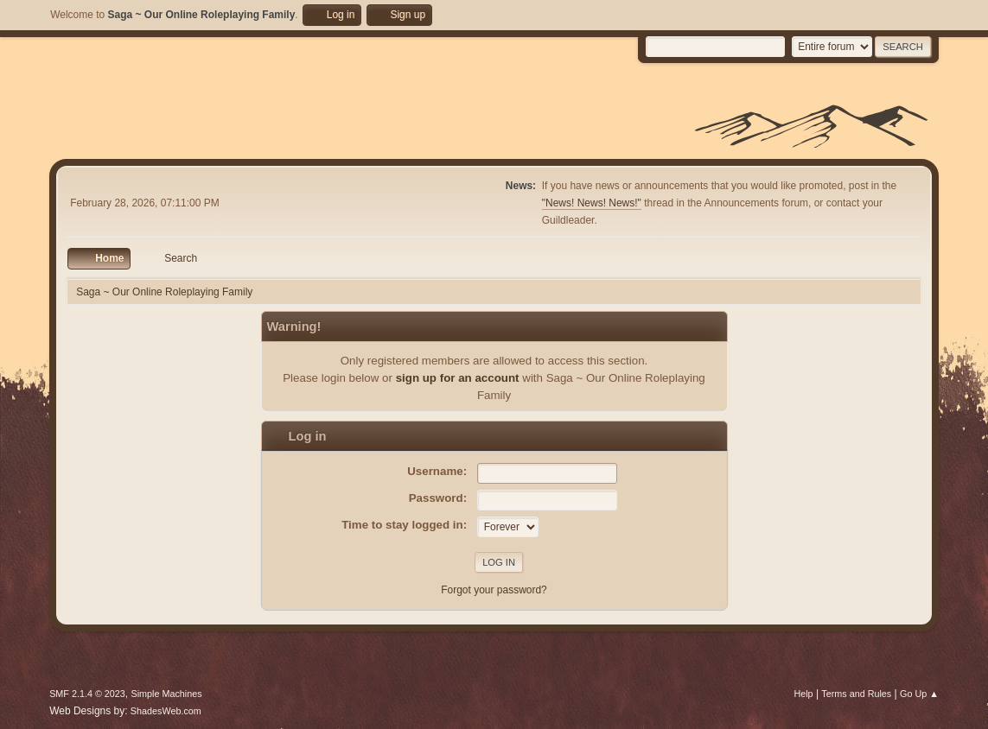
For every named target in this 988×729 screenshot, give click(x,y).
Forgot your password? (494, 590)
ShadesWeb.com (166, 711)
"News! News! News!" (591, 203)
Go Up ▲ (919, 693)
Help (803, 693)
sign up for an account (457, 377)
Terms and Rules (856, 693)
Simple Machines (166, 693)
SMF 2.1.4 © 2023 (87, 693)
